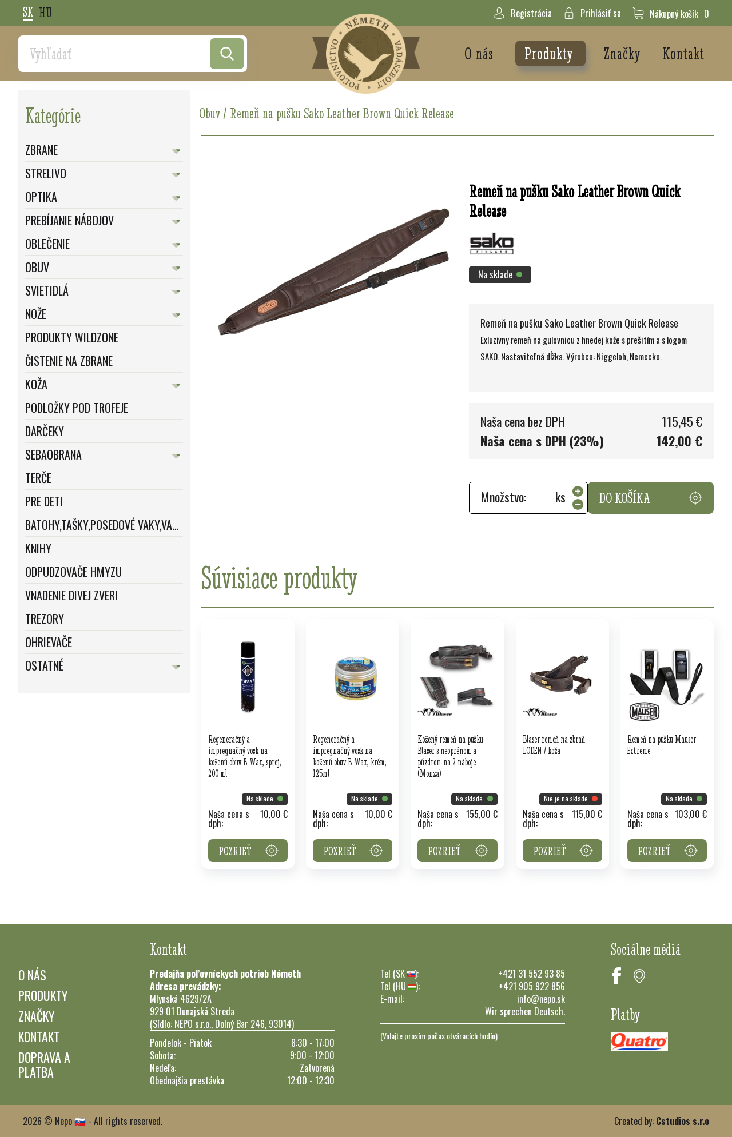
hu (45, 13)
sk (28, 13)
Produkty (550, 53)
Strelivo (45, 173)
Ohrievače (48, 642)
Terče (38, 477)
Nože (35, 313)
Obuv (37, 267)
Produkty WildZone (71, 337)
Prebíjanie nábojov (69, 220)
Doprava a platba (44, 1064)
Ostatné (44, 665)
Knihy (38, 548)
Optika (41, 196)
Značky (624, 53)
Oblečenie (47, 243)
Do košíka (650, 498)
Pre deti (44, 501)
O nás (480, 53)
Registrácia (523, 13)
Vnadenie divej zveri (71, 595)
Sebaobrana (53, 454)
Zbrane (41, 149)
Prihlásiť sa (592, 13)
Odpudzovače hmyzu (73, 571)
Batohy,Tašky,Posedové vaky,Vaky (104, 524)
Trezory (44, 618)
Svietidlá (47, 290)
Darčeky (44, 431)
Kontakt (683, 53)
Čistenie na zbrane (69, 360)
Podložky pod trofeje (76, 407)
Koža (36, 384)
